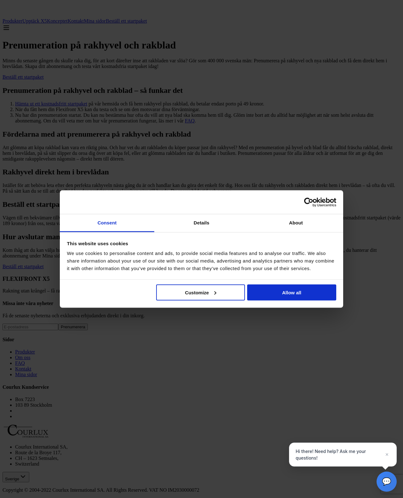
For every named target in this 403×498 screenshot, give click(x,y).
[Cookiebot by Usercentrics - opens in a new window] (308, 202)
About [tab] (296, 222)
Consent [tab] (107, 222)
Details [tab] (201, 222)
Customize (201, 292)
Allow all (291, 292)
